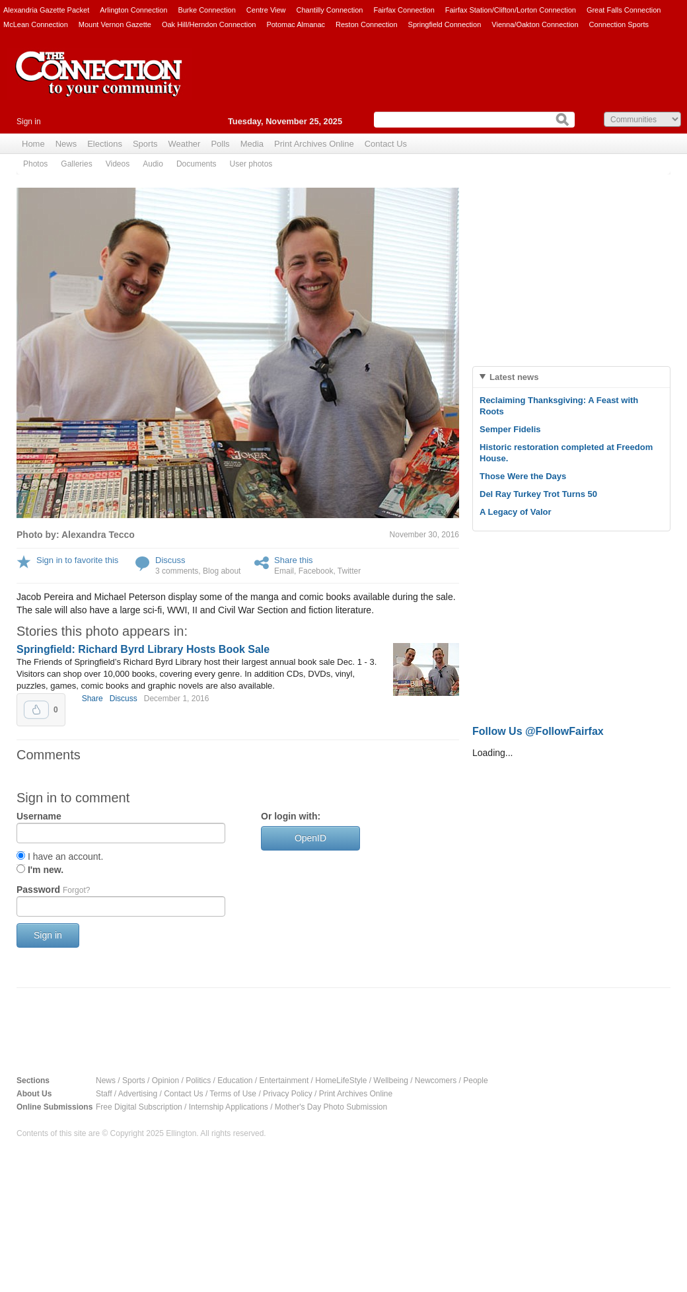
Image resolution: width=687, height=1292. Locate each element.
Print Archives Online (314, 144)
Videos (117, 164)
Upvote (36, 710)
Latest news (513, 377)
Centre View (266, 10)
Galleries (76, 164)
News (66, 144)
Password (53, 889)
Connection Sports (619, 24)
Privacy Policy (287, 1093)
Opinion (165, 1080)
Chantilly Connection (330, 10)
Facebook (316, 571)
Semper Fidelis (510, 429)
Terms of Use (232, 1093)
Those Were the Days (523, 476)
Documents (196, 164)
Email (284, 571)
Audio (153, 164)
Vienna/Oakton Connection (534, 24)
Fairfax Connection (403, 10)
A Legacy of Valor (516, 512)
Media (252, 144)
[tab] (571, 377)
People (475, 1080)
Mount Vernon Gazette (115, 24)
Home (33, 144)
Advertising (137, 1093)
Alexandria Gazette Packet (46, 10)
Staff (104, 1093)
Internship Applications (228, 1107)
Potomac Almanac (295, 24)
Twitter (349, 571)
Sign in (29, 121)
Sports (145, 144)
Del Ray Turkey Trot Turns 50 (538, 494)
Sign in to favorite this (77, 560)
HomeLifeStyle (341, 1080)
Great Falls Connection (624, 10)
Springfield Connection (445, 24)
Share (92, 698)
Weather (184, 144)
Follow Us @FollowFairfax (538, 731)
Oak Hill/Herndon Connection (209, 24)
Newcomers (435, 1080)
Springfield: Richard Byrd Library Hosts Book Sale (143, 649)
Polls (220, 144)
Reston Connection (367, 24)
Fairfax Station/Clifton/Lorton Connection (510, 10)
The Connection (99, 84)
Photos (35, 164)
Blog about (221, 571)
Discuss (170, 560)
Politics (198, 1080)
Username (39, 816)
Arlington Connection (133, 10)
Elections (104, 144)
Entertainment (284, 1080)
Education (234, 1080)
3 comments (176, 571)
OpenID (310, 838)
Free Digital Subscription (139, 1107)
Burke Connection (206, 10)
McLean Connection (35, 24)
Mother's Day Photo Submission (331, 1107)
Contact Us (386, 144)
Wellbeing (390, 1080)
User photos (251, 164)
